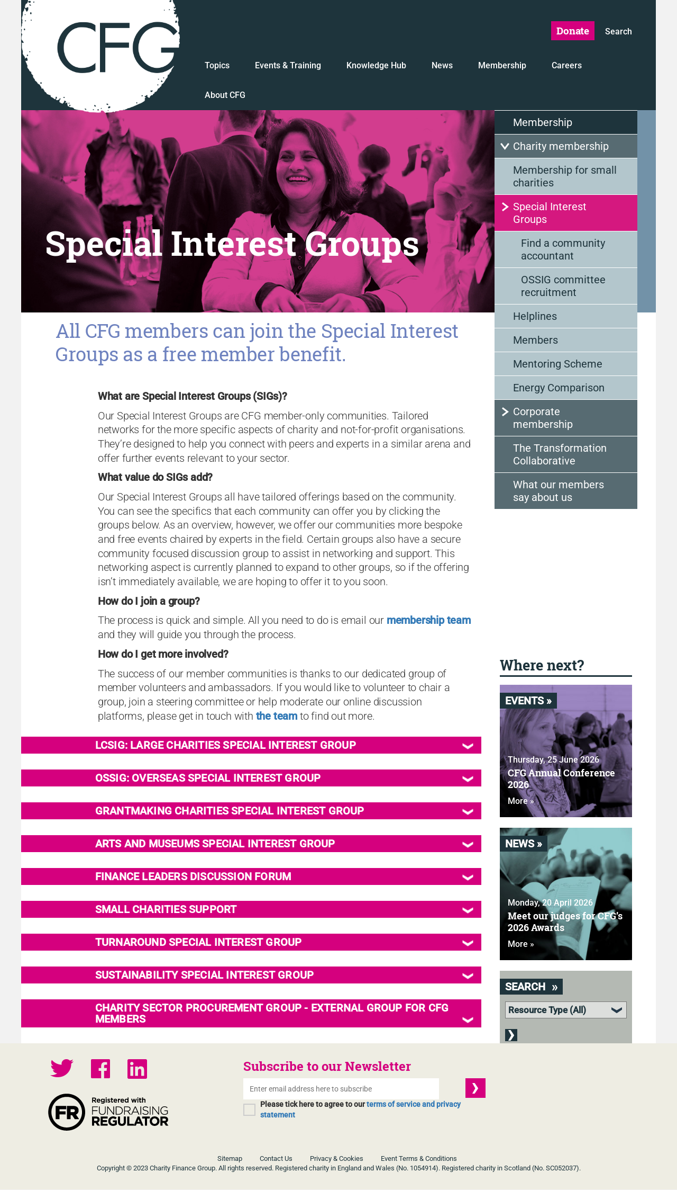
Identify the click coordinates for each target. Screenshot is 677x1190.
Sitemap (229, 1159)
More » (521, 803)
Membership (502, 67)
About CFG (225, 97)
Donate (571, 31)
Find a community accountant (563, 251)
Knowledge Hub (376, 67)
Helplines (535, 317)
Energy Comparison (559, 389)
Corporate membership (543, 419)
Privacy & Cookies (336, 1159)
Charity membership (561, 147)
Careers (567, 67)
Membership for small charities (565, 178)
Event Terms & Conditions (419, 1159)
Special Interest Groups (550, 214)
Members (535, 341)
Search (618, 33)
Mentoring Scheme (557, 365)
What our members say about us (558, 492)
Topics (217, 67)
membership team (429, 621)
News (442, 67)
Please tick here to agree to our (360, 1110)
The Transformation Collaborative (560, 456)
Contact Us (276, 1159)
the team (276, 716)
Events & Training (288, 67)
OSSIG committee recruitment (563, 287)
